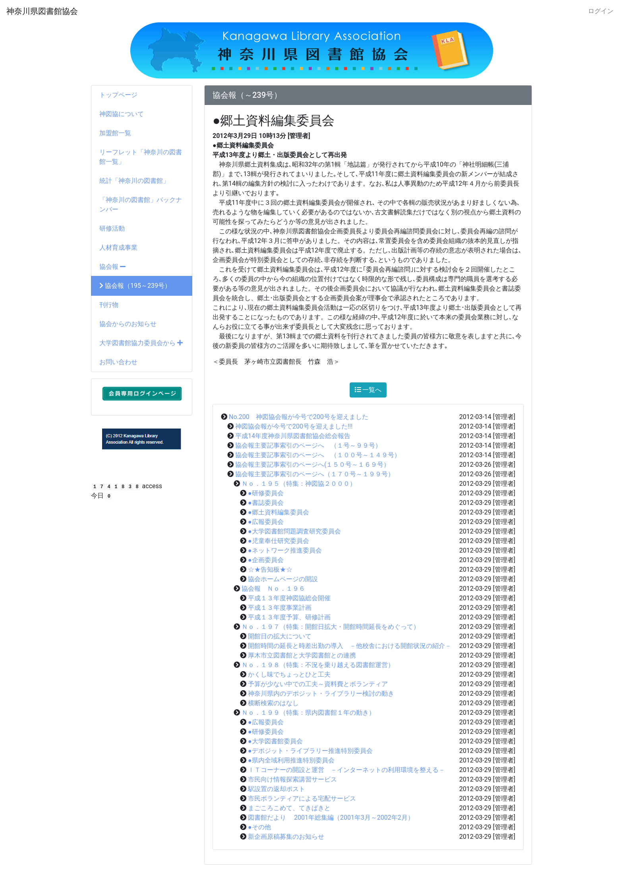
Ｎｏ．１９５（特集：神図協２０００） (299, 483)
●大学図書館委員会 (275, 741)
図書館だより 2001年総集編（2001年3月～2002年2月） (331, 817)
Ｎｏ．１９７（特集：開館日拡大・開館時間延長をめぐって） (331, 626)
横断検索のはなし (273, 703)
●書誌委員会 (266, 502)
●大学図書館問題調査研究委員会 (294, 531)
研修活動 (112, 228)
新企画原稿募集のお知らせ (286, 836)
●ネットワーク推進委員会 (285, 550)
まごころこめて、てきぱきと (289, 808)
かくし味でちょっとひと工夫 (289, 674)
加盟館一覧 (115, 133)
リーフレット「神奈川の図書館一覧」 (140, 156)
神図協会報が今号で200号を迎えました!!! (293, 426)
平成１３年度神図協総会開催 (289, 598)
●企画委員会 (266, 560)
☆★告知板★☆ (270, 569)
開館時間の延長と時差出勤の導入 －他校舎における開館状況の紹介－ (349, 646)
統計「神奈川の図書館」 (134, 180)
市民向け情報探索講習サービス (292, 779)
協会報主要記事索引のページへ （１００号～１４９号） (317, 455)
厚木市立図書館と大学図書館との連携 (302, 655)
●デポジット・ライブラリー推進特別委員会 (310, 751)
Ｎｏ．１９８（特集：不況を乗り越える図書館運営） (318, 665)
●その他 (259, 827)
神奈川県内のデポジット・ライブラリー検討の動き (321, 693)
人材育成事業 (118, 247)
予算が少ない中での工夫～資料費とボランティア (318, 684)
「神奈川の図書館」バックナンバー (140, 204)
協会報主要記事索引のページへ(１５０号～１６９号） (312, 464)
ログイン (600, 11)
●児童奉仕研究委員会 (278, 541)
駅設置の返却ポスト (276, 789)
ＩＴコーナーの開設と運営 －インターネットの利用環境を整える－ (346, 770)
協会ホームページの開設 (283, 579)
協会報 (112, 266)
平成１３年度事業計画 (280, 607)
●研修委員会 (266, 493)
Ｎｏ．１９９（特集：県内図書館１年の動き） (308, 712)
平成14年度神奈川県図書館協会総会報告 (292, 436)
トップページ (118, 95)
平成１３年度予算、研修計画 (289, 617)
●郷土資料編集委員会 (278, 512)
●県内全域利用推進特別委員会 (291, 760)
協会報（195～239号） (135, 285)
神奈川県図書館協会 (42, 11)
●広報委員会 (266, 522)
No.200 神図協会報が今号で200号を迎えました (298, 417)
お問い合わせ (118, 362)
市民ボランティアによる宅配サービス (302, 798)
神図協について (121, 114)
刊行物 (108, 304)
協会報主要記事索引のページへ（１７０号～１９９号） (314, 474)
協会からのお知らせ (128, 324)
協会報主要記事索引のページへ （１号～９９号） (308, 445)
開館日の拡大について (280, 636)
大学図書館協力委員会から (141, 343)
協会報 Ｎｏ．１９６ (273, 588)
